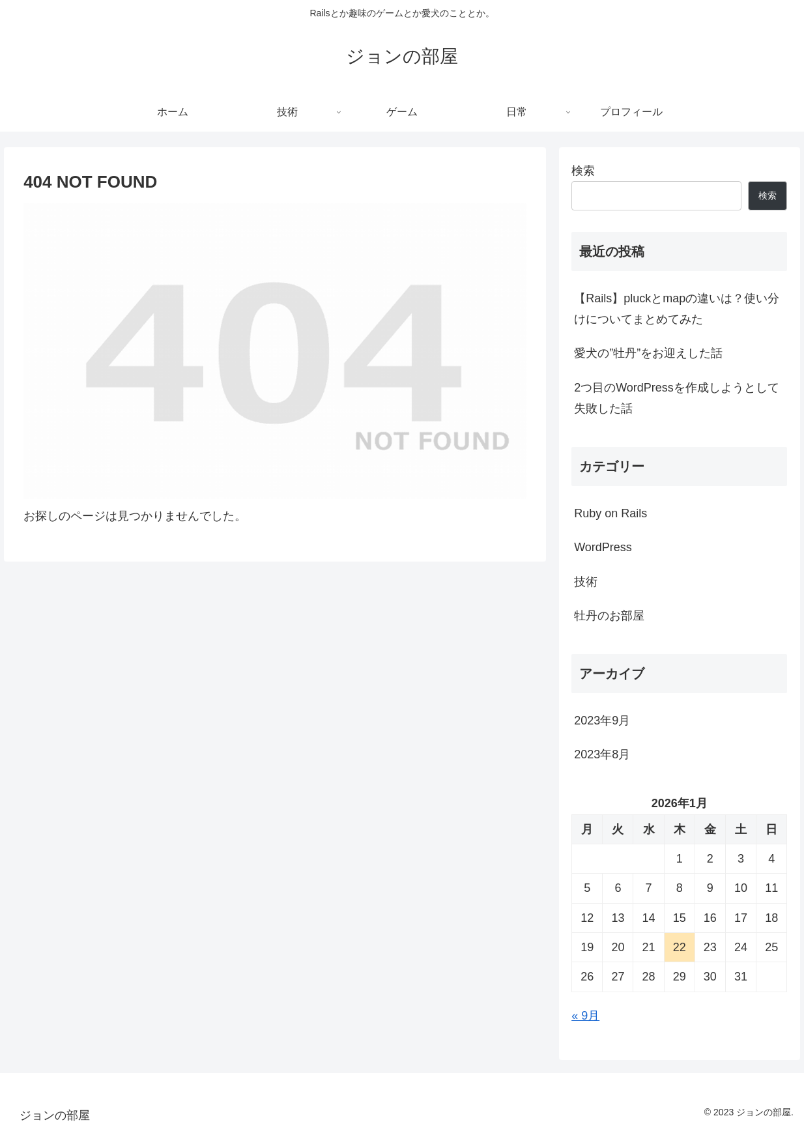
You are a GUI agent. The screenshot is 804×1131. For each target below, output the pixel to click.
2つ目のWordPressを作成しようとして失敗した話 (676, 398)
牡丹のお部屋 (609, 615)
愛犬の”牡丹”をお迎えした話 (648, 353)
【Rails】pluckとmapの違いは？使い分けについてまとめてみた (676, 309)
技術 (585, 581)
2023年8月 (602, 754)
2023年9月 (602, 720)
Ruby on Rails (610, 513)
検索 (583, 170)
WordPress (603, 547)
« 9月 (585, 1015)
